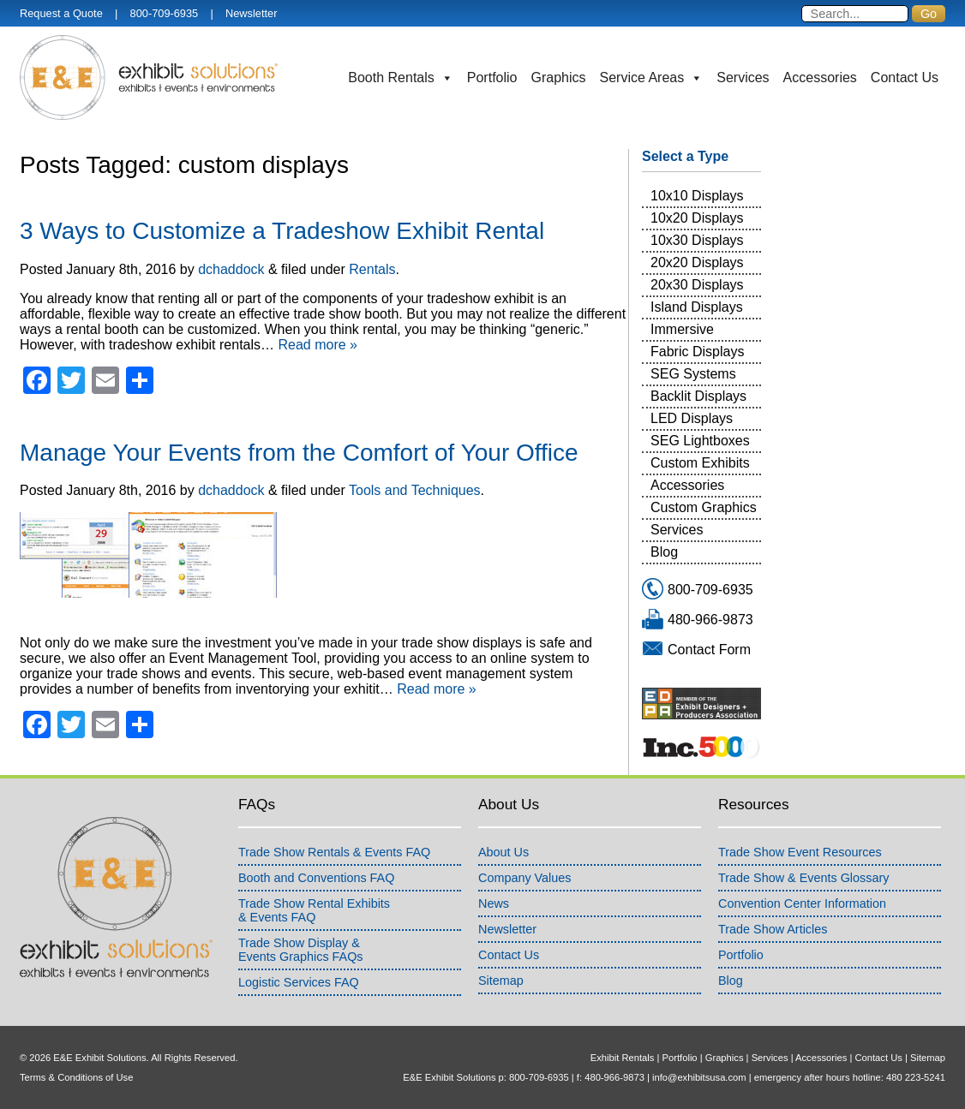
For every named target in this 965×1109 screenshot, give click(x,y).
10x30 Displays (697, 240)
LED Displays (691, 418)
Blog (664, 552)
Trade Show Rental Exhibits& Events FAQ (314, 910)
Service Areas (652, 78)
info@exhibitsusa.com (699, 1077)
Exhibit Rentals (622, 1057)
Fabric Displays (697, 351)
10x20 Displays (697, 218)
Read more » (317, 344)
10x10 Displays (697, 195)
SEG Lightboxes (700, 440)
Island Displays (696, 307)
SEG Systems (693, 374)
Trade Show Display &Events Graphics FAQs (300, 949)
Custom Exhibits (700, 463)
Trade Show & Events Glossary (803, 878)
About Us (503, 852)
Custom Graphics (703, 507)
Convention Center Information (802, 903)
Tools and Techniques (415, 490)
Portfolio (492, 77)
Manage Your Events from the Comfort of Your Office (299, 452)
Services (742, 77)
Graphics (558, 77)
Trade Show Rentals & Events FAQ (334, 852)
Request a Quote (61, 13)
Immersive (682, 329)
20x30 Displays (697, 284)
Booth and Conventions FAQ (316, 878)
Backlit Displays (698, 396)
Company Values (525, 878)
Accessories (820, 77)
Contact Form (709, 649)
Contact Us (904, 77)
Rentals (372, 269)
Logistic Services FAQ (298, 982)
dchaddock (231, 269)
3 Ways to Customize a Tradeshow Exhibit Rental (282, 231)
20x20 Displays (697, 262)
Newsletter (251, 13)
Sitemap (501, 980)
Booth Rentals (400, 78)
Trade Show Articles (772, 929)
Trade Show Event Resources (800, 852)
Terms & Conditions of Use (76, 1077)
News (493, 903)
